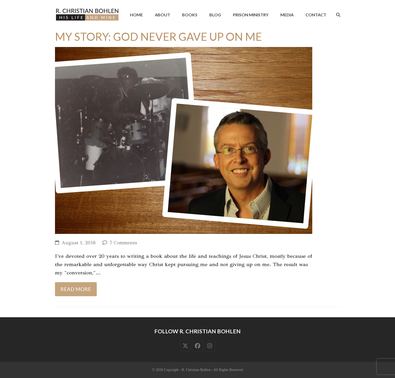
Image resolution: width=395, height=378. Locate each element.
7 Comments (123, 243)
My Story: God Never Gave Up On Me (158, 36)
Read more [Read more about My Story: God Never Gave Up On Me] (75, 289)
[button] (338, 14)
